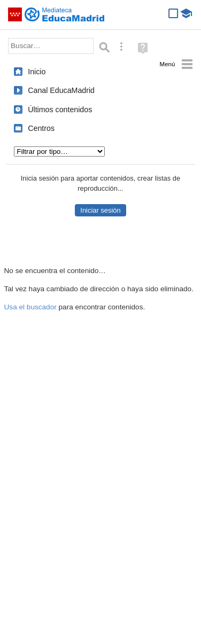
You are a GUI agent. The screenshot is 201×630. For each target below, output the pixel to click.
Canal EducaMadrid (61, 90)
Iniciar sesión (100, 210)
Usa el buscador (30, 307)
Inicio (36, 71)
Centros (41, 128)
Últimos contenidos (60, 109)
